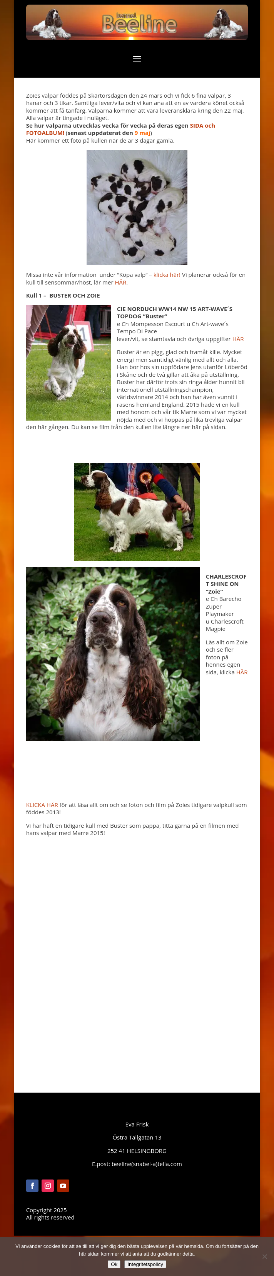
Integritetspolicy (145, 1264)
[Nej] (264, 1256)
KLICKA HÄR (42, 805)
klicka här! (167, 274)
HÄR (120, 282)
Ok (114, 1264)
